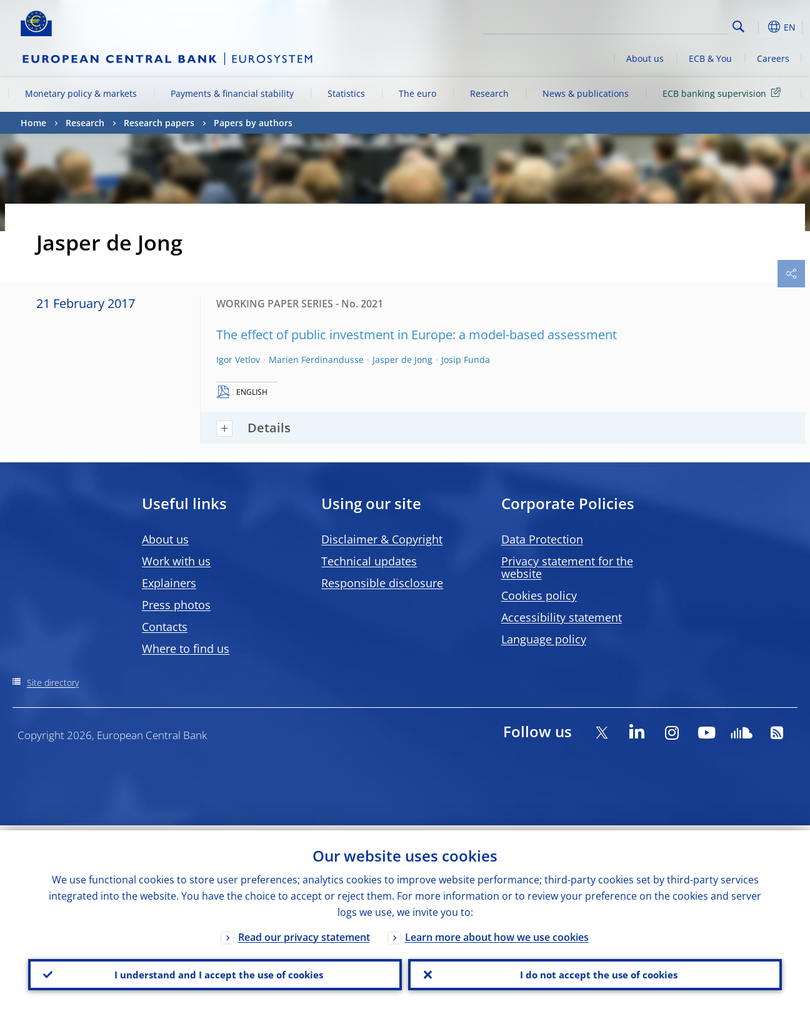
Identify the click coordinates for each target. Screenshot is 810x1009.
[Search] (665, 25)
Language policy (543, 639)
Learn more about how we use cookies (497, 932)
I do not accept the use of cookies (595, 972)
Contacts (165, 626)
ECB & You (710, 58)
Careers (773, 58)
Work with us (176, 561)
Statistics (346, 93)
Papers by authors (253, 123)
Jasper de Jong (402, 359)
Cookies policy (539, 595)
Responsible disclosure (382, 582)
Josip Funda (465, 359)
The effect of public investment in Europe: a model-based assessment (416, 334)
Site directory (53, 682)
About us (645, 58)
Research (489, 93)
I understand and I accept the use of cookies (215, 972)
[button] (758, 26)
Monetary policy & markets (81, 93)
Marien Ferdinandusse (316, 359)
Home (33, 123)
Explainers (169, 582)
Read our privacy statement (304, 932)
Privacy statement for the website (567, 567)
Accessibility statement (561, 617)
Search (738, 26)
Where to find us (185, 648)
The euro (417, 93)
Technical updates (369, 561)
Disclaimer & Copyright (381, 539)
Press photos (176, 604)
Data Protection (542, 539)
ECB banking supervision (723, 92)
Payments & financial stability (232, 93)
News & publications (585, 93)
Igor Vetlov (238, 359)
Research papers (159, 123)
